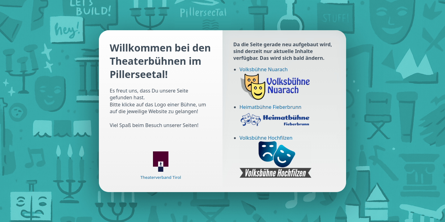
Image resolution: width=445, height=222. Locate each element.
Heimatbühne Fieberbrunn (270, 107)
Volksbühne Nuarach (263, 69)
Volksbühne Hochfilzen (265, 137)
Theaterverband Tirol (160, 177)
